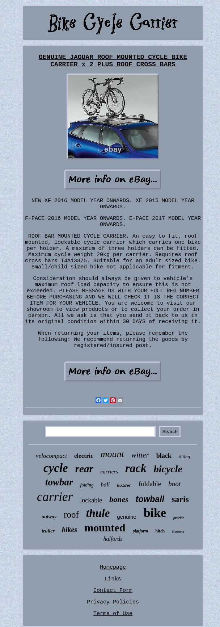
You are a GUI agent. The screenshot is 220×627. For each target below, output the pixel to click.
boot (174, 484)
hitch (160, 531)
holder (124, 486)
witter (140, 455)
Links (113, 579)
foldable (150, 484)
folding (87, 485)
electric (83, 455)
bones (118, 499)
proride (178, 518)
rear (84, 469)
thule (98, 513)
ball (105, 484)
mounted (104, 528)
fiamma (178, 532)
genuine (126, 517)
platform (140, 531)
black (164, 455)
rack (136, 468)
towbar (59, 482)
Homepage (113, 567)
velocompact (51, 455)
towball (150, 499)
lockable (91, 500)
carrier (55, 497)
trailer (48, 531)
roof (71, 514)
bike (155, 512)
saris (180, 499)
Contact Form (112, 591)
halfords (113, 539)
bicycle (168, 469)
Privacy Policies (113, 602)
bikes (69, 530)
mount (112, 454)
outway (49, 516)
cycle (55, 468)
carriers (109, 472)
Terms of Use (112, 614)
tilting (184, 456)
